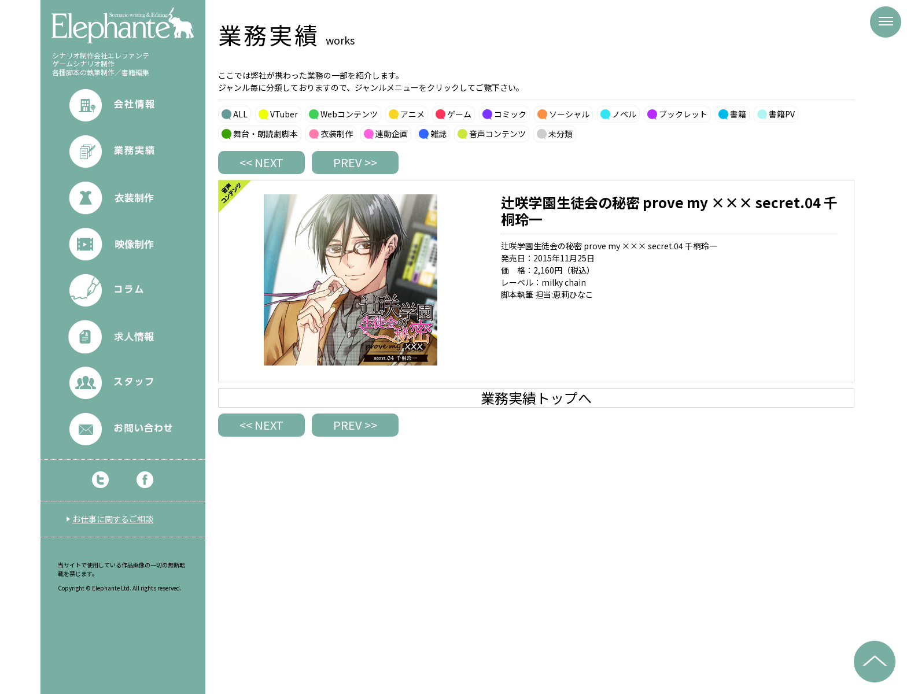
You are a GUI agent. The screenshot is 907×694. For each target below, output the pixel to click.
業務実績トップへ (536, 398)
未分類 (560, 133)
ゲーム (459, 114)
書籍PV (782, 114)
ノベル (624, 114)
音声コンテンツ (497, 133)
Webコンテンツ (349, 114)
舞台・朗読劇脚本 (265, 133)
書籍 (738, 114)
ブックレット (683, 114)
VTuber (284, 114)
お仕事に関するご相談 (112, 519)
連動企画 (391, 133)
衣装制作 (336, 133)
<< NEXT (261, 162)
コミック (510, 114)
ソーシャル (569, 114)
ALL (240, 114)
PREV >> (355, 162)
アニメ (412, 114)
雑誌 (438, 133)
